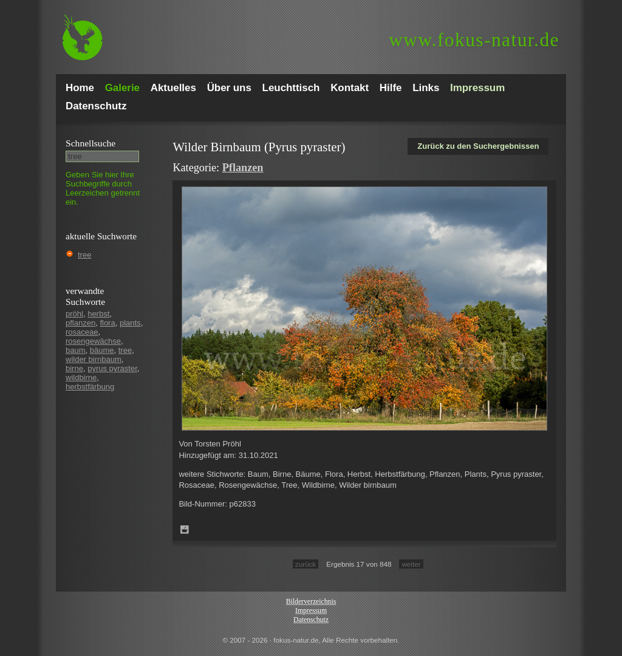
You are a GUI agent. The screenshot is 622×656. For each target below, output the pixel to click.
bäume (102, 350)
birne (74, 368)
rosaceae (82, 332)
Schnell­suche (90, 143)
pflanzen (80, 322)
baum (76, 350)
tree (84, 254)
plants (130, 322)
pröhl (74, 313)
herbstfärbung (90, 386)
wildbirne (81, 377)
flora (107, 322)
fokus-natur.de (474, 39)
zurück (305, 564)
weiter (411, 564)
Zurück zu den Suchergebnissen (478, 146)
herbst (98, 313)
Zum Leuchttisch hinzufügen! (184, 529)
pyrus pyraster (112, 368)
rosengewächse (93, 341)
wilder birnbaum (93, 359)
